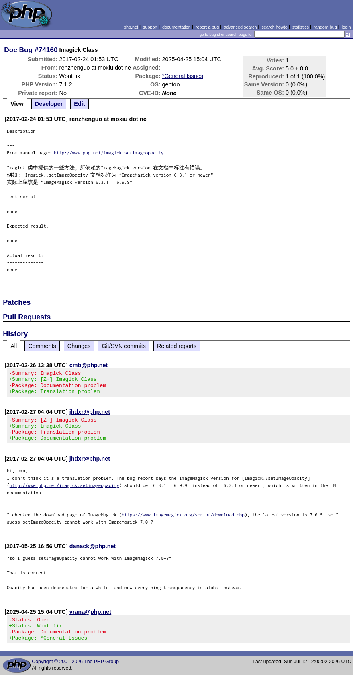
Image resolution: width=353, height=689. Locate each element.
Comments (42, 346)
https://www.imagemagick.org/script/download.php (183, 524)
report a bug (207, 27)
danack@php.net (92, 556)
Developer (49, 104)
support (150, 27)
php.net (131, 27)
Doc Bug (18, 50)
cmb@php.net (88, 365)
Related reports (176, 346)
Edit (79, 104)
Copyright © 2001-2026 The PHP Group (75, 676)
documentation (176, 27)
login (346, 27)
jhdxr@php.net (89, 416)
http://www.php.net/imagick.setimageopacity (108, 152)
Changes (79, 346)
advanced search (240, 27)
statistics (300, 27)
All (13, 346)
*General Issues (182, 76)
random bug (325, 27)
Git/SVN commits (124, 346)
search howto (274, 27)
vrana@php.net (90, 621)
